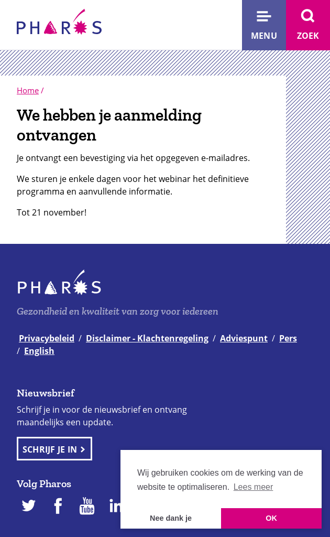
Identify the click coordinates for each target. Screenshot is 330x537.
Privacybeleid (46, 338)
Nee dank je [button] (171, 518)
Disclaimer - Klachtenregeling (147, 338)
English (39, 351)
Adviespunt (244, 338)
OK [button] (271, 518)
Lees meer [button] (253, 486)
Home (28, 90)
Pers (288, 338)
